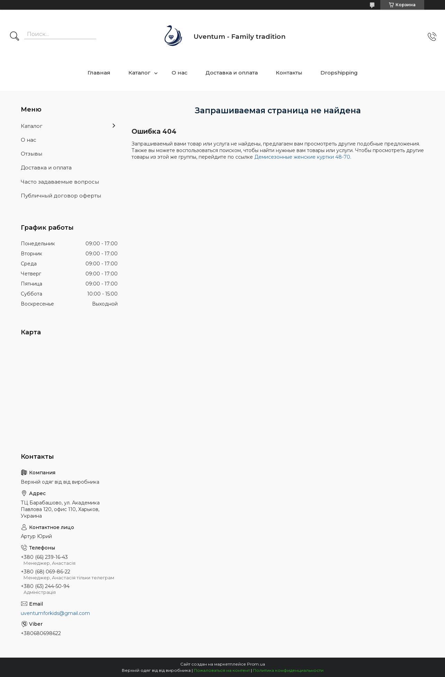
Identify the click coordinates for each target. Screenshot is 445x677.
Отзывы (31, 153)
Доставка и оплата (232, 72)
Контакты (289, 72)
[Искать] (14, 36)
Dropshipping (339, 72)
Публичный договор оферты (61, 195)
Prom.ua (256, 664)
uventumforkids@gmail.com (55, 613)
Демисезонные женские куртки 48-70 (302, 157)
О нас (180, 72)
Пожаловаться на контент (222, 670)
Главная (99, 72)
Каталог (139, 72)
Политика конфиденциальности (288, 670)
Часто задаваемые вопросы (60, 181)
